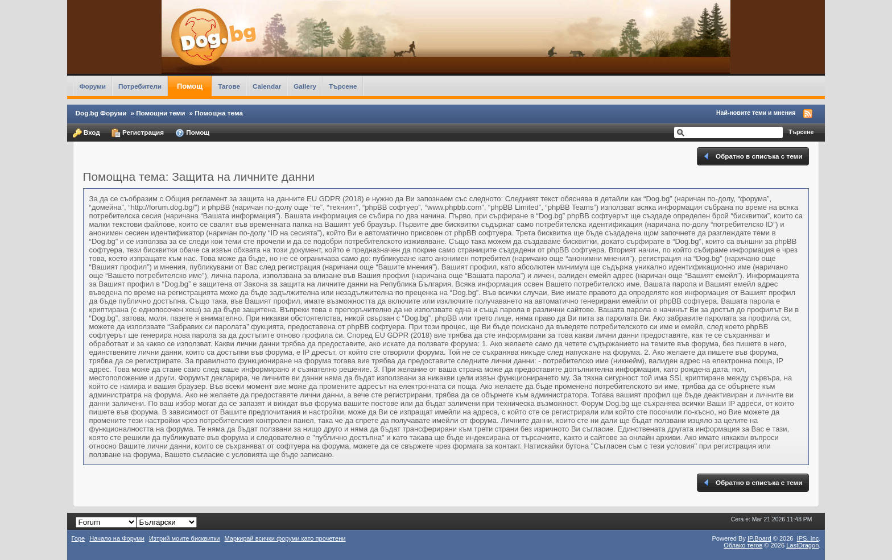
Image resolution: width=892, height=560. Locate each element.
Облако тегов (743, 545)
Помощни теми (160, 113)
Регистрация (138, 133)
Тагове (229, 86)
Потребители (140, 86)
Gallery (305, 86)
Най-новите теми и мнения (755, 112)
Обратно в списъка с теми (752, 156)
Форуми (93, 86)
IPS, (808, 538)
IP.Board (759, 538)
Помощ (190, 86)
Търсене (343, 86)
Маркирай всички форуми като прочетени (285, 538)
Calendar (267, 86)
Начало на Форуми (116, 538)
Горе (78, 538)
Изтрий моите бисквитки (184, 538)
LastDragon (802, 545)
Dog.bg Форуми (101, 113)
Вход (86, 133)
